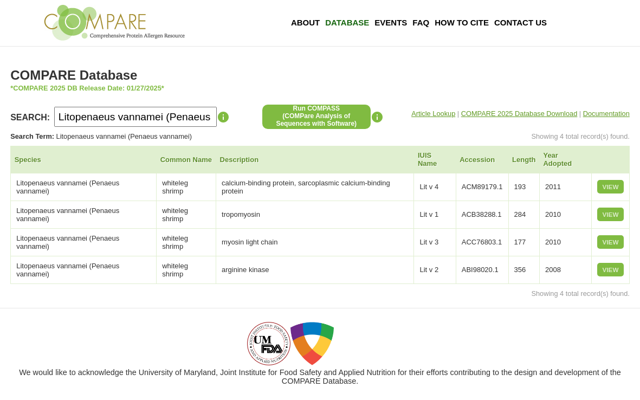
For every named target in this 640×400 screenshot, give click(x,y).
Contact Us (520, 22)
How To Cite (462, 22)
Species (28, 160)
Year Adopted (557, 159)
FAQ (420, 22)
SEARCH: (30, 117)
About (305, 22)
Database (347, 22)
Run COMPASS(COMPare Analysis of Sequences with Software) (316, 116)
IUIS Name (427, 159)
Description (239, 160)
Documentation (606, 113)
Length (523, 160)
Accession (477, 160)
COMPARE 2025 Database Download (519, 113)
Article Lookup (433, 113)
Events (390, 22)
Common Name (186, 160)
